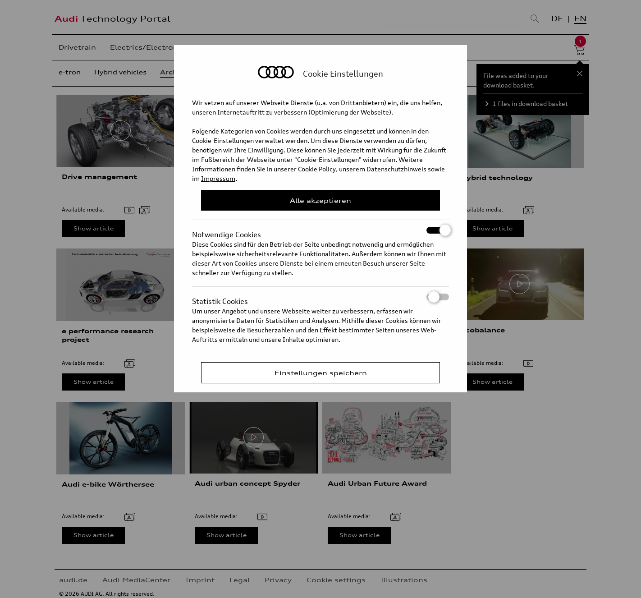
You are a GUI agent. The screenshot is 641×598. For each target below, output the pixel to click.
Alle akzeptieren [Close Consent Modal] (320, 200)
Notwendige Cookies (320, 230)
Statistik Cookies (320, 297)
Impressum (218, 178)
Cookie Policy (317, 169)
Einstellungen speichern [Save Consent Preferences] (321, 373)
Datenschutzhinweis (396, 169)
